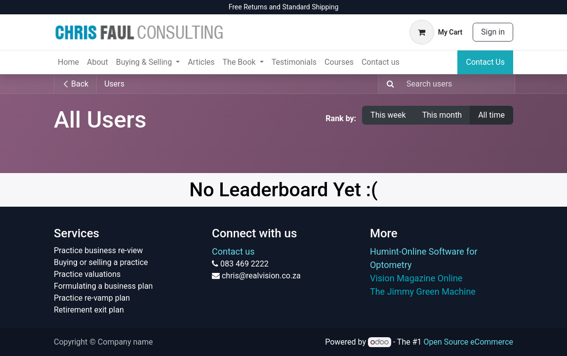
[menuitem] (68, 62)
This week (388, 115)
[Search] (387, 84)
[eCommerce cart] (436, 32)
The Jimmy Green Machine (423, 291)
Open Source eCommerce (468, 342)
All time (491, 115)
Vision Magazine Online (416, 278)
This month (442, 115)
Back (75, 84)
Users (114, 84)
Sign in (493, 32)
